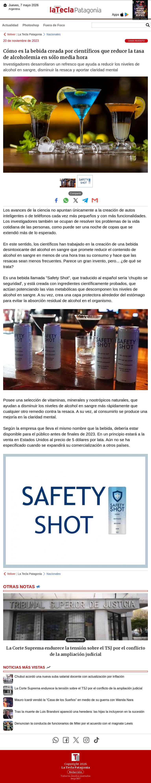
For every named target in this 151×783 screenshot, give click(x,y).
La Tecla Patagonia (30, 34)
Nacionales (54, 34)
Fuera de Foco (54, 25)
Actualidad (10, 25)
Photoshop (31, 25)
